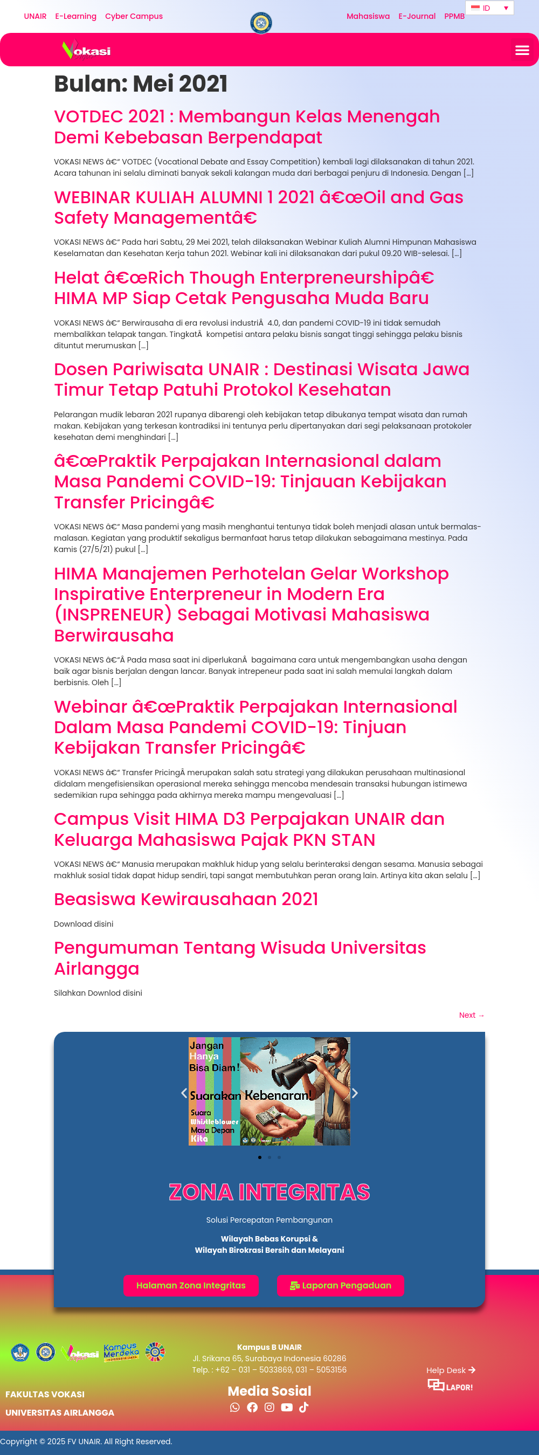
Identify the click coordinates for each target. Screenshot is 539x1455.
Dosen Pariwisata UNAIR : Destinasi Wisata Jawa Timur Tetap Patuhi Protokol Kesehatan (262, 379)
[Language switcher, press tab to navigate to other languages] (489, 8)
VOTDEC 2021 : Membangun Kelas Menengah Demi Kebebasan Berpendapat (247, 126)
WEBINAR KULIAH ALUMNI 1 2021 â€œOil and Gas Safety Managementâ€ (259, 207)
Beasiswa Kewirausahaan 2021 (186, 899)
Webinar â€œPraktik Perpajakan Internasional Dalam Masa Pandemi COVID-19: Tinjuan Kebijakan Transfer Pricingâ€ (256, 727)
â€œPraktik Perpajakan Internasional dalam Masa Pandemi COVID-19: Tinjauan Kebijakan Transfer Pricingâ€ (250, 481)
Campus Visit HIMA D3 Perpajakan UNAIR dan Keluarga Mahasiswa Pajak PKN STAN (249, 828)
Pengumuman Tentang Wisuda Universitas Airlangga (240, 957)
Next (472, 1015)
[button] (522, 49)
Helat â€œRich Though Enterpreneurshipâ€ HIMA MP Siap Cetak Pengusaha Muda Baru (249, 287)
